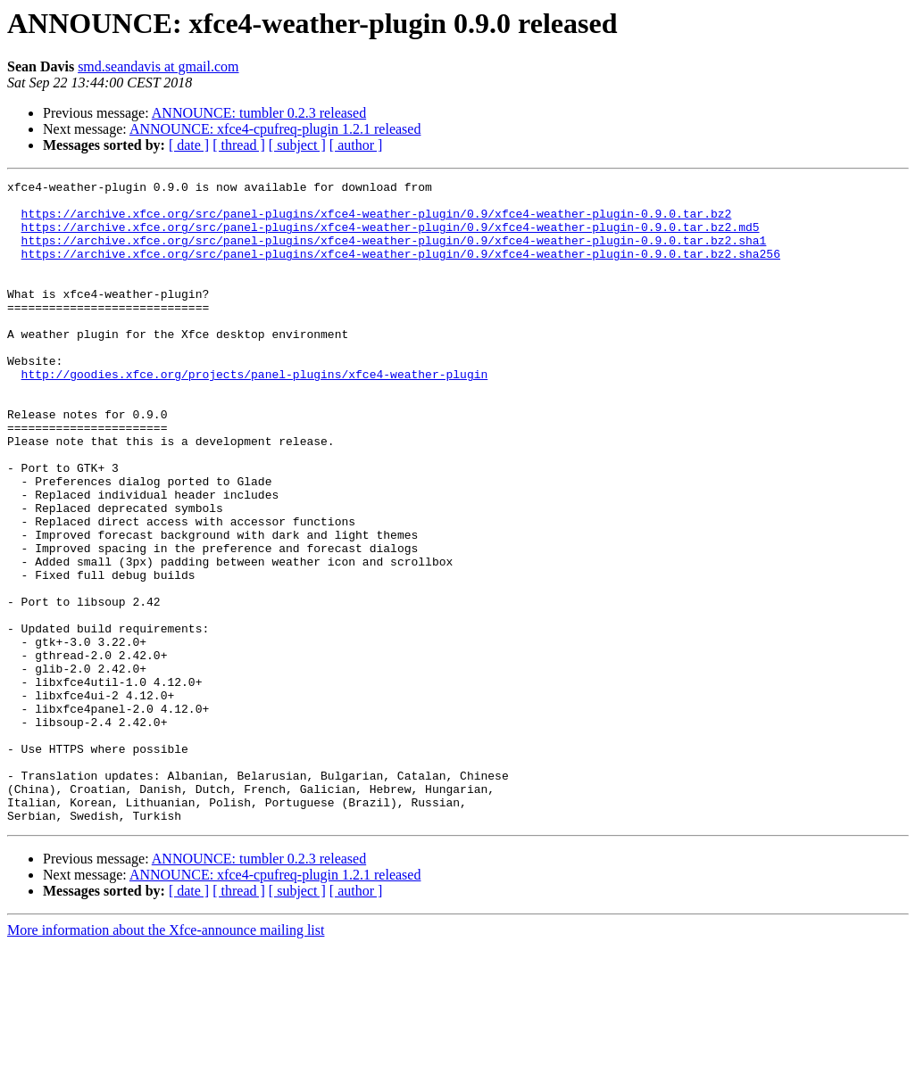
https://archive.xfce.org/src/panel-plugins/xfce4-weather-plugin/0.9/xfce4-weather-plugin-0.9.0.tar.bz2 (376, 221)
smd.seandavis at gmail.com (158, 66)
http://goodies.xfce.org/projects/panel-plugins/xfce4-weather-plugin (254, 414)
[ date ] (189, 145)
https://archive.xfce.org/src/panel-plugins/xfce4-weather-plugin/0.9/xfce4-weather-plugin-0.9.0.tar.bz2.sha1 (394, 253)
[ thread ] (238, 145)
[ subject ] (297, 145)
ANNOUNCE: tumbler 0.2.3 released (259, 112)
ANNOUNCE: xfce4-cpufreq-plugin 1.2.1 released (275, 128)
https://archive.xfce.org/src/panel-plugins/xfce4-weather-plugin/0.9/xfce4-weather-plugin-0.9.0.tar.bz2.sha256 (400, 269)
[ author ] (356, 145)
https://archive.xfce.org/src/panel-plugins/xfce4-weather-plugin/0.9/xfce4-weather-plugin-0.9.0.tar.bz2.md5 (390, 237)
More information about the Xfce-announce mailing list (165, 1058)
